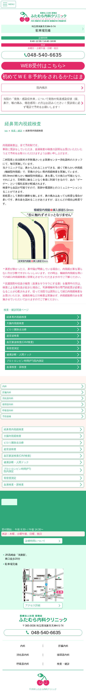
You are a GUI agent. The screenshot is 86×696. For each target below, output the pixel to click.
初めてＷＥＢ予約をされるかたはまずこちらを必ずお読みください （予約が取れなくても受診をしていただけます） (43, 77)
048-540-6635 (43, 55)
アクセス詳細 (32, 605)
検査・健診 (63, 663)
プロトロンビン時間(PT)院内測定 (25, 360)
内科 (4, 386)
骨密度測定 (13, 348)
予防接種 (6, 416)
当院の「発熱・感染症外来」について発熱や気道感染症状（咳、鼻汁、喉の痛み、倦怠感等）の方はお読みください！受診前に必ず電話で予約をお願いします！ (41, 102)
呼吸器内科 (7, 410)
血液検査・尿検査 (16, 367)
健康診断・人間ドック (19, 354)
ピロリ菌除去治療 (16, 329)
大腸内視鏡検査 (15, 323)
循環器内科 (7, 404)
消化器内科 (7, 398)
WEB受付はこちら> (43, 65)
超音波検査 (13, 335)
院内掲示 (42, 87)
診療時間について (35, 540)
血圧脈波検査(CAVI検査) (20, 342)
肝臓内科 (6, 392)
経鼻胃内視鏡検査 (16, 317)
